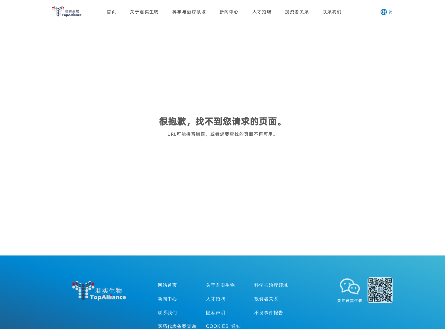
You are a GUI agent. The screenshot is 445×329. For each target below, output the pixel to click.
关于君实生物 (144, 12)
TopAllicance (99, 291)
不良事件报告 (268, 312)
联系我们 (332, 12)
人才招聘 (262, 12)
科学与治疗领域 (189, 12)
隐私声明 (215, 312)
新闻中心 (229, 12)
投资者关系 (297, 12)
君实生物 (66, 11)
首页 (111, 12)
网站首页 (167, 285)
